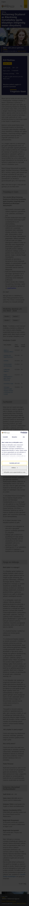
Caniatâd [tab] (5, 437)
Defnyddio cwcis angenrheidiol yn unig (14, 472)
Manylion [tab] (14, 437)
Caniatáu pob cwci (14, 463)
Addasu (15, 467)
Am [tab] (24, 437)
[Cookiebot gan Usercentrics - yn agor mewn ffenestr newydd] (20, 433)
